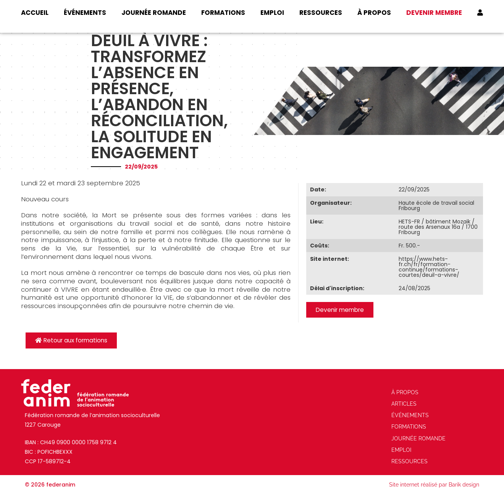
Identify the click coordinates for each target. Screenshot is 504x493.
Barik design (464, 485)
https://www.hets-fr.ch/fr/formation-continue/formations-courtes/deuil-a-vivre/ (429, 267)
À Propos (374, 12)
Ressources (320, 12)
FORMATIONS (223, 12)
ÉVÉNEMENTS (85, 12)
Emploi (272, 12)
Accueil (34, 12)
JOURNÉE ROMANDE (153, 12)
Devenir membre (434, 12)
